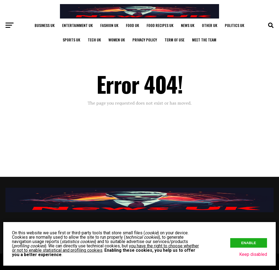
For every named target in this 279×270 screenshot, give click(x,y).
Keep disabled (253, 254)
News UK (187, 25)
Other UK (209, 25)
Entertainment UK (77, 25)
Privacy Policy (144, 40)
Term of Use (174, 40)
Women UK (116, 40)
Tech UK (94, 40)
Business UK (44, 25)
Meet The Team (204, 40)
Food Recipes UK (160, 25)
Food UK (132, 25)
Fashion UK (109, 25)
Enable (248, 243)
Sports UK (71, 40)
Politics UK (234, 25)
